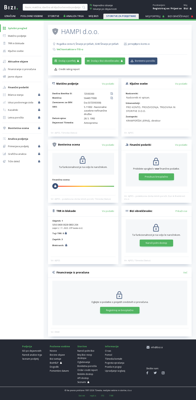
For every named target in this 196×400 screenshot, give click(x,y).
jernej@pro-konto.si (139, 43)
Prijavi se (176, 8)
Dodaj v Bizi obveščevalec (105, 60)
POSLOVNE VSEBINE (32, 16)
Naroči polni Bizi (85, 350)
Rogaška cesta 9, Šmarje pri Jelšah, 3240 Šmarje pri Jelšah (88, 43)
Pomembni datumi (59, 370)
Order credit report (87, 370)
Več (185, 272)
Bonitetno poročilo (145, 60)
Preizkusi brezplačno (156, 176)
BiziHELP (54, 362)
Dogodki (54, 366)
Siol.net (81, 395)
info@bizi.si (156, 347)
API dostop (83, 378)
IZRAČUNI (10, 16)
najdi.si (93, 395)
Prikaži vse (181, 211)
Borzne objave (57, 354)
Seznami (81, 382)
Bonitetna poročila (87, 366)
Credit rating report (69, 69)
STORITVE (53, 16)
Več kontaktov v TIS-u (70, 49)
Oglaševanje (83, 362)
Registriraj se (161, 8)
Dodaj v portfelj (67, 60)
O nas (108, 350)
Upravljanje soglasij (115, 370)
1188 (111, 395)
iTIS (102, 395)
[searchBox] (55, 7)
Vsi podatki (108, 83)
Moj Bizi (93, 16)
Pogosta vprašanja (114, 362)
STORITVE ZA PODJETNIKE (121, 16)
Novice (53, 350)
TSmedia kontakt (113, 358)
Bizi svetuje (55, 358)
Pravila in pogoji (113, 366)
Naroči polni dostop (156, 242)
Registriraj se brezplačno (120, 310)
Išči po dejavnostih (31, 350)
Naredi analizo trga (32, 354)
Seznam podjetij (30, 358)
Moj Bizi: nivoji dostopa (84, 356)
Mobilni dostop (85, 374)
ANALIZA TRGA (75, 16)
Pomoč (108, 354)
